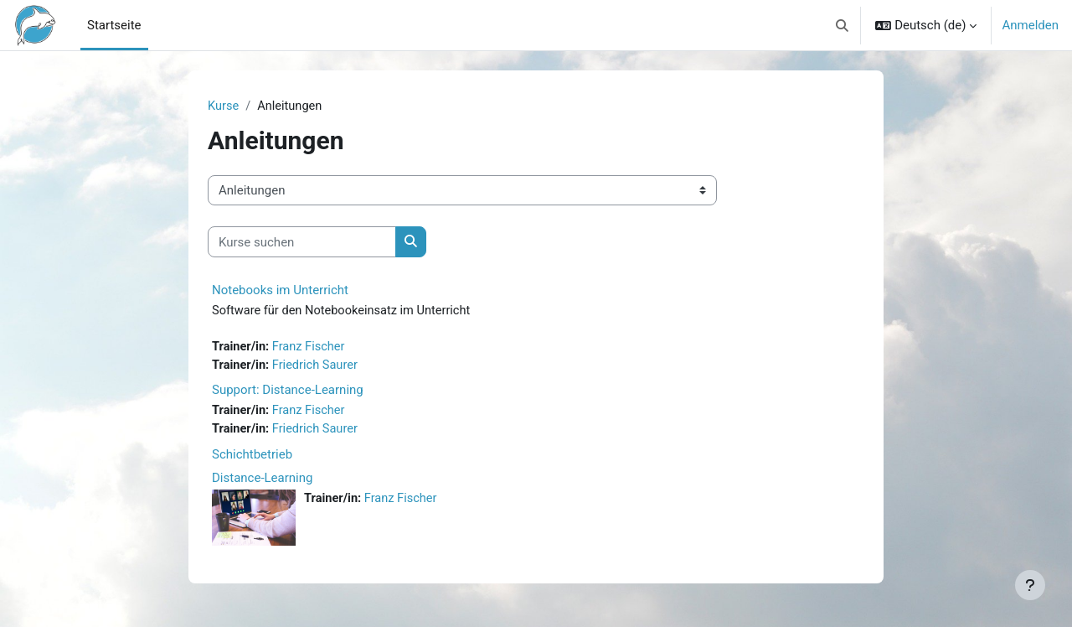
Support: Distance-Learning (287, 392)
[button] (842, 25)
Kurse (224, 106)
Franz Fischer (311, 347)
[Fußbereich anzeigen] (1030, 585)
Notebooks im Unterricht (280, 290)
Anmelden (1030, 25)
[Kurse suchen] (302, 242)
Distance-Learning (262, 481)
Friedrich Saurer (318, 367)
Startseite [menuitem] (114, 25)
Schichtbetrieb (252, 457)
